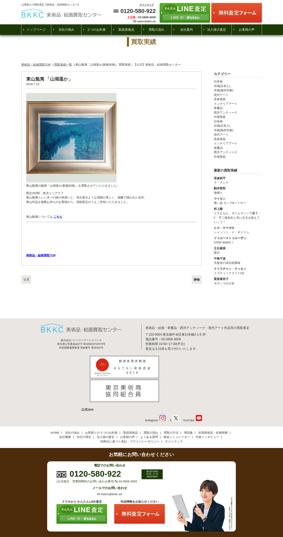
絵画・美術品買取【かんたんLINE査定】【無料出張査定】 (61, 13)
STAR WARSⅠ (238, 240)
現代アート (221, 94)
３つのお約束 (96, 29)
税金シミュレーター (177, 410)
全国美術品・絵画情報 (213, 405)
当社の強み (66, 29)
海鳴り (238, 190)
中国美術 (220, 116)
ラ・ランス (238, 180)
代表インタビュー (207, 410)
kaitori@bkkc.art (146, 21)
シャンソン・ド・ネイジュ (238, 230)
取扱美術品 (126, 29)
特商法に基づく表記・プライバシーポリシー (129, 414)
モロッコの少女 (238, 281)
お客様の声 (247, 29)
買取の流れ (156, 29)
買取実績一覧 (63, 64)
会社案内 (186, 29)
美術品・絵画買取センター (135, 522)
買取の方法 (171, 405)
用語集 (188, 405)
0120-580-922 (138, 11)
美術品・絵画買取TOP (36, 64)
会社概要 (65, 410)
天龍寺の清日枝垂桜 (238, 260)
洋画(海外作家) (223, 90)
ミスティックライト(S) (238, 271)
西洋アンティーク (225, 112)
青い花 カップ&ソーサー (238, 200)
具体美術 (220, 99)
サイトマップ (147, 5)
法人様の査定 (216, 29)
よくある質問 (149, 410)
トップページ (36, 29)
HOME (55, 405)
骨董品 (218, 108)
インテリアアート (225, 103)
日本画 (218, 81)
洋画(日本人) (222, 86)
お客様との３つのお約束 (101, 405)
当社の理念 (83, 410)
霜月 (238, 250)
